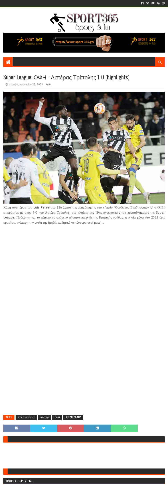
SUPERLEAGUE (73, 417)
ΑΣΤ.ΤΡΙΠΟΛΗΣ (26, 417)
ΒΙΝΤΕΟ (44, 417)
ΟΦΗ (57, 417)
